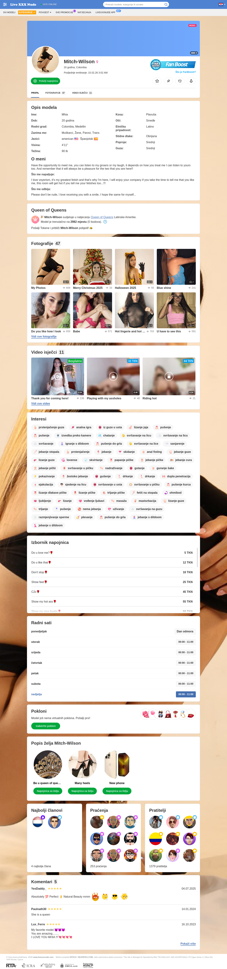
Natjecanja (84, 12)
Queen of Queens (102, 217)
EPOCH (73, 957)
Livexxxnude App (106, 12)
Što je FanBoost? (185, 72)
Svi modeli (9, 12)
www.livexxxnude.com (43, 957)
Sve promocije (65, 12)
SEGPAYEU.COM (85, 957)
